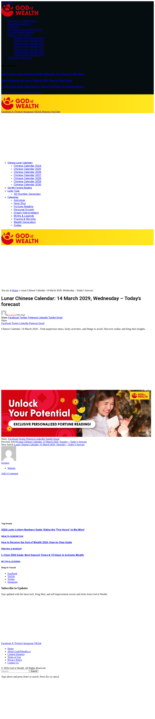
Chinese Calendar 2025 (27, 168)
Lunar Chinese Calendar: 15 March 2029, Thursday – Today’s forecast (49, 444)
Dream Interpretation (26, 212)
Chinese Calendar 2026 (27, 172)
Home (15, 290)
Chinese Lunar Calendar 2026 (29, 43)
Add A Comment (9, 473)
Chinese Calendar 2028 (27, 178)
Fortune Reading (23, 206)
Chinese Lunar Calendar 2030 (29, 55)
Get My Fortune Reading (19, 188)
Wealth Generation (25, 222)
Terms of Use (14, 657)
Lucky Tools (13, 191)
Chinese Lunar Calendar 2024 (29, 38)
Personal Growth (24, 209)
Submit (34, 671)
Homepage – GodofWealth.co (22, 21)
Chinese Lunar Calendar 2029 (29, 52)
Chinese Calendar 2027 (27, 175)
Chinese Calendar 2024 (27, 165)
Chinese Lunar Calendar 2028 (29, 49)
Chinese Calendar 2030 (27, 184)
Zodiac (18, 225)
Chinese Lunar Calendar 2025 (29, 40)
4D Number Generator (27, 193)
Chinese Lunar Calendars (20, 163)
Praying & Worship (25, 219)
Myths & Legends (24, 215)
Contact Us (13, 26)
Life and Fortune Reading (20, 32)
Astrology (19, 200)
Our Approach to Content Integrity (24, 29)
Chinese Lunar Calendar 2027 (29, 46)
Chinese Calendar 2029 (27, 181)
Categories (12, 197)
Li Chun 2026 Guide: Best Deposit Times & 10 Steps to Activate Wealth (42, 86)
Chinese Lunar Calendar (19, 35)
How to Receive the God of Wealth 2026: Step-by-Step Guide (36, 80)
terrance (12, 315)
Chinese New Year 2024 (19, 57)
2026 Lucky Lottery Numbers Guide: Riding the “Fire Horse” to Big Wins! (42, 74)
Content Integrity (16, 654)
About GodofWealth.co (19, 24)
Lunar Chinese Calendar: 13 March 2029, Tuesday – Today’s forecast (52, 441)
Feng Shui (20, 203)
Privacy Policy (14, 660)
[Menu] (2, 96)
